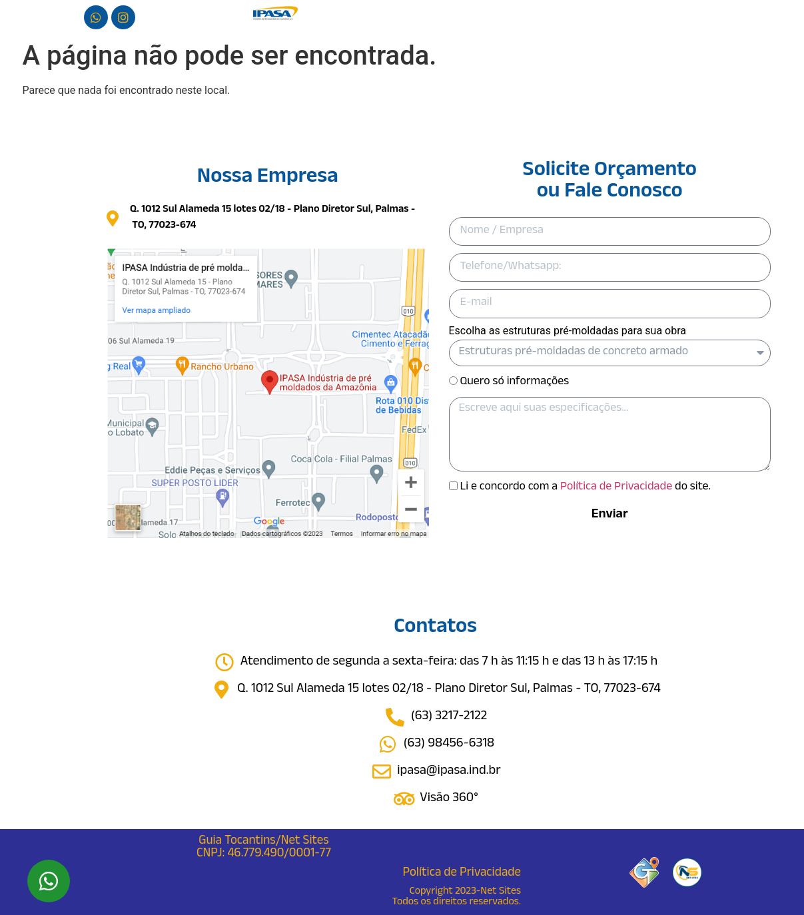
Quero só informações (514, 382)
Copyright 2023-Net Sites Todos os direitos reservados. (456, 897)
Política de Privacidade (616, 487)
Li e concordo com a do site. (585, 487)
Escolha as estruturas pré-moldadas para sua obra (568, 331)
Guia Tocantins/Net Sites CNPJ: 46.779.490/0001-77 (264, 848)
